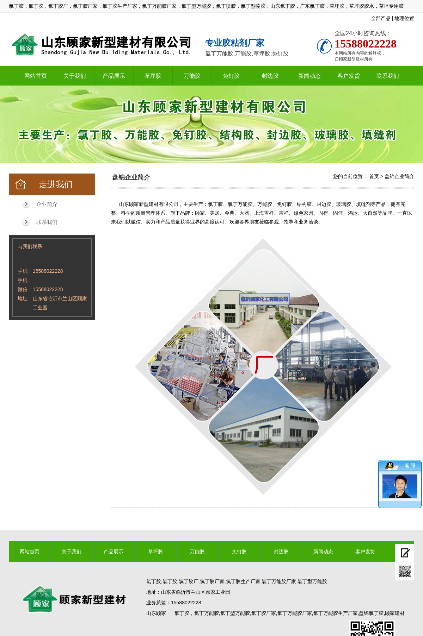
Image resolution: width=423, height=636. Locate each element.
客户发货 (348, 76)
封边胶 (270, 76)
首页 (374, 176)
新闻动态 (309, 76)
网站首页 (35, 76)
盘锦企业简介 (399, 176)
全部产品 (381, 18)
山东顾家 (156, 613)
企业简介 (46, 204)
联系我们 (387, 76)
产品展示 (114, 76)
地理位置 (404, 18)
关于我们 (74, 76)
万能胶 (192, 76)
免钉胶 (231, 76)
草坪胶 (153, 76)
